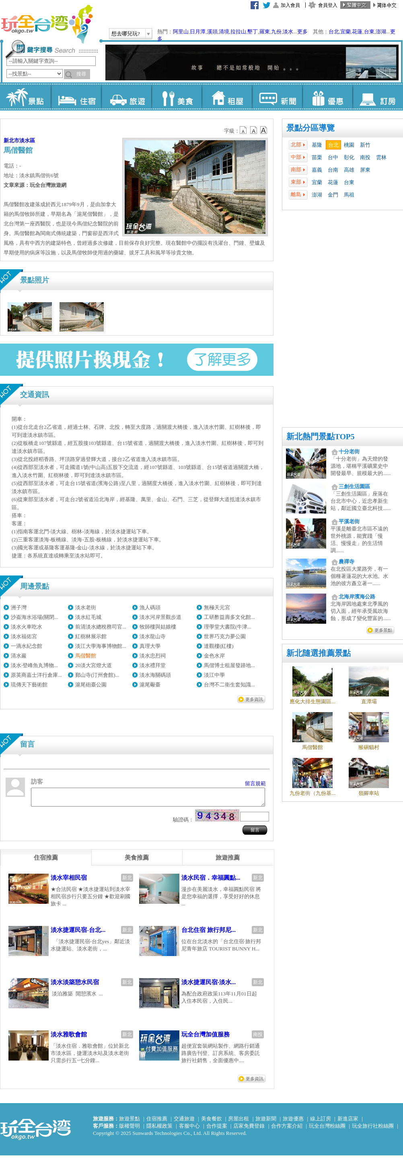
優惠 (327, 96)
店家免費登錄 (249, 1129)
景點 (25, 96)
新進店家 (347, 1122)
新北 (127, 881)
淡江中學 (214, 675)
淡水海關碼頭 (155, 675)
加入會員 (290, 5)
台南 (333, 170)
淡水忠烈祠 (153, 656)
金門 (333, 195)
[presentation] (45, 861)
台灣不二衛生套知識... (229, 685)
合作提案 (216, 1129)
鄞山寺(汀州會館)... (97, 675)
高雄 (349, 170)
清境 (224, 32)
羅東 (264, 32)
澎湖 (381, 32)
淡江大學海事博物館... (100, 646)
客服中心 (189, 1129)
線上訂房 (320, 1122)
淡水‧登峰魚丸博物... (34, 665)
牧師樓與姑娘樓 (158, 627)
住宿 (76, 96)
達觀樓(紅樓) (219, 646)
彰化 (349, 157)
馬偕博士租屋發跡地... (229, 665)
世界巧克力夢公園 (225, 636)
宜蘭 (345, 32)
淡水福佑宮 (24, 636)
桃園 (349, 145)
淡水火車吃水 (26, 627)
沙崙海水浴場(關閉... (34, 617)
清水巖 (19, 656)
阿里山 (181, 32)
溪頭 (212, 32)
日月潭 (198, 32)
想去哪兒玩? (125, 34)
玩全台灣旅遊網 (46, 24)
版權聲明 (129, 1129)
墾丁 (252, 32)
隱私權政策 (159, 1129)
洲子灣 (19, 607)
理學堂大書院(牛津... (227, 627)
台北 (334, 32)
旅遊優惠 (293, 1122)
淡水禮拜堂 (153, 665)
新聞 (277, 96)
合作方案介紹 (286, 1129)
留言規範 (255, 783)
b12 (244, 130)
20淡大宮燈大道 (93, 665)
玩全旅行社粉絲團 (373, 1129)
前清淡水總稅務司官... (100, 627)
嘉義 (317, 170)
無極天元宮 (217, 607)
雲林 (381, 157)
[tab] (45, 861)
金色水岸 (214, 656)
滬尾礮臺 (150, 685)
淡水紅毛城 (88, 617)
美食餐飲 (211, 1122)
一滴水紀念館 (26, 646)
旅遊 (126, 96)
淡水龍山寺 (153, 636)
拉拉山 (238, 32)
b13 (254, 130)
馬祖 (349, 195)
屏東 (365, 170)
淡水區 (27, 140)
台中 (333, 157)
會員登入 (327, 5)
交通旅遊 (184, 1122)
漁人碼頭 (150, 607)
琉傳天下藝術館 (29, 685)
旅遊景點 (129, 1122)
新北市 (11, 140)
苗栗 (317, 157)
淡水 (288, 32)
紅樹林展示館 (91, 636)
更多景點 (383, 630)
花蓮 (357, 32)
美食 (176, 96)
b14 (264, 130)
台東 (369, 32)
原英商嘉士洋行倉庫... (36, 675)
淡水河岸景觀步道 (160, 617)
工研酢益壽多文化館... (229, 617)
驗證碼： (183, 823)
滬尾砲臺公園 (91, 685)
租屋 (227, 96)
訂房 (377, 96)
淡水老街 (85, 607)
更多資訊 (254, 699)
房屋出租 (238, 1122)
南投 (365, 157)
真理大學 (150, 646)
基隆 (317, 145)
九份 (276, 32)
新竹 (365, 145)
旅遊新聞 (265, 1122)
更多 (302, 32)
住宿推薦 (156, 1122)
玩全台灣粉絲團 (327, 1129)
